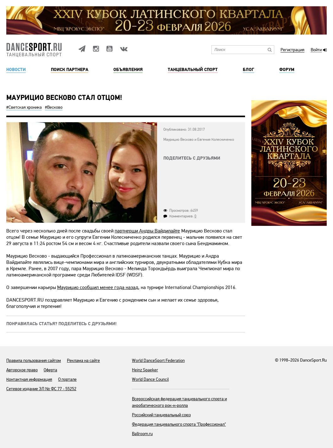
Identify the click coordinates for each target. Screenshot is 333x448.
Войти (316, 50)
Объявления (128, 70)
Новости (16, 70)
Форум (286, 70)
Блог (248, 70)
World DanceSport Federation (158, 360)
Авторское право (22, 370)
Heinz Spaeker (145, 370)
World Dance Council (150, 379)
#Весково (54, 107)
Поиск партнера (69, 70)
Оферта (50, 370)
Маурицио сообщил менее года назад (97, 287)
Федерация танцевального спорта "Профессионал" (179, 424)
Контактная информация (29, 379)
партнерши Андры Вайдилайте (147, 231)
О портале (67, 379)
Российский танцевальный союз (161, 415)
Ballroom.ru (142, 433)
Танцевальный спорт (193, 70)
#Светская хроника (24, 107)
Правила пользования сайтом (33, 360)
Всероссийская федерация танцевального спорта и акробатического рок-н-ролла (179, 402)
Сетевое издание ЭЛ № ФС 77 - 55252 (41, 388)
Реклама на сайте (83, 360)
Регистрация (292, 50)
